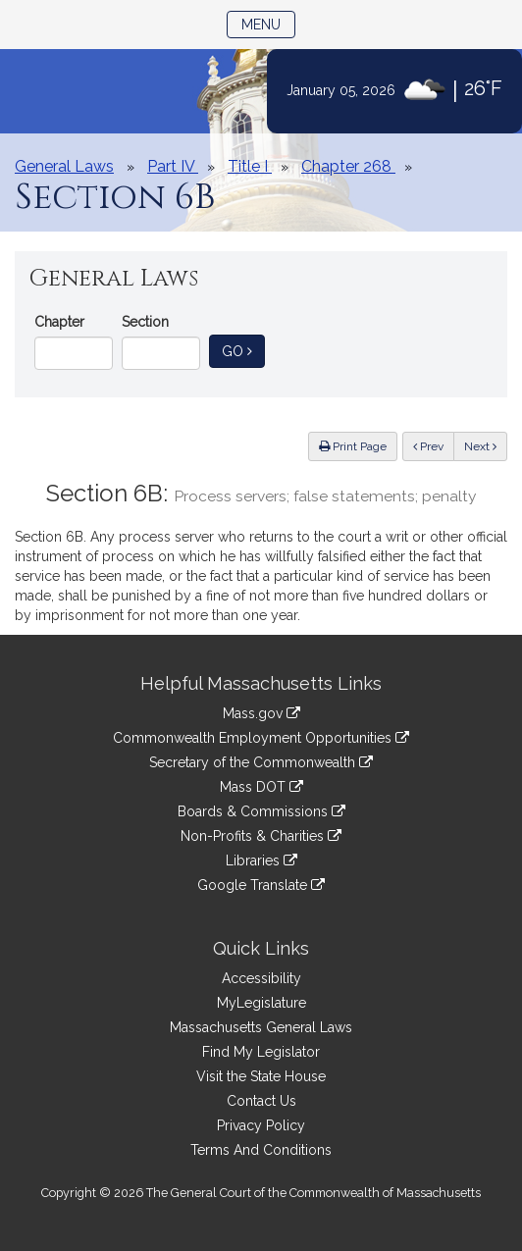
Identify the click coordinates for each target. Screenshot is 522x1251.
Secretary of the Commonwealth (261, 762)
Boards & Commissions (261, 811)
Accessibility (261, 978)
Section (145, 322)
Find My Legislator (261, 1052)
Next (480, 446)
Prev (433, 445)
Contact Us (261, 1101)
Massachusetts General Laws (261, 1027)
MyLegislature (261, 1003)
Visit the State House (261, 1076)
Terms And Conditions (261, 1150)
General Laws (64, 166)
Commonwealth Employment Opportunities (261, 738)
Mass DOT (261, 787)
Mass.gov (261, 713)
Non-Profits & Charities (261, 836)
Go (243, 349)
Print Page (353, 446)
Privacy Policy (261, 1125)
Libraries (261, 860)
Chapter (59, 322)
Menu (268, 23)
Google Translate (261, 885)
